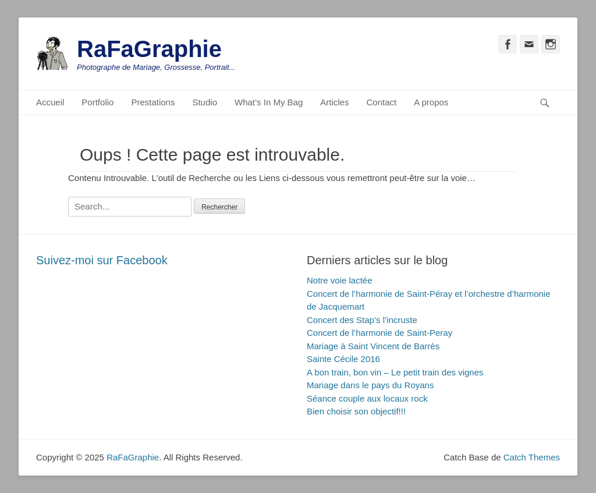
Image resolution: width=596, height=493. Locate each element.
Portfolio (97, 102)
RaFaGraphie (149, 49)
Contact (381, 102)
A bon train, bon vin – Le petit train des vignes (395, 372)
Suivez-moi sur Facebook (102, 260)
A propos (431, 102)
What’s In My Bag (269, 102)
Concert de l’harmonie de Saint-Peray (379, 333)
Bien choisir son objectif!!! (356, 411)
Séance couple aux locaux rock (367, 398)
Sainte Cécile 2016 (343, 359)
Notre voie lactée (339, 280)
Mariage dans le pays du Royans (370, 385)
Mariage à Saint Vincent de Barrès (373, 346)
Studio (204, 102)
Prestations (153, 102)
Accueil (50, 102)
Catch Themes (531, 457)
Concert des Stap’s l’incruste (362, 320)
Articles (334, 102)
